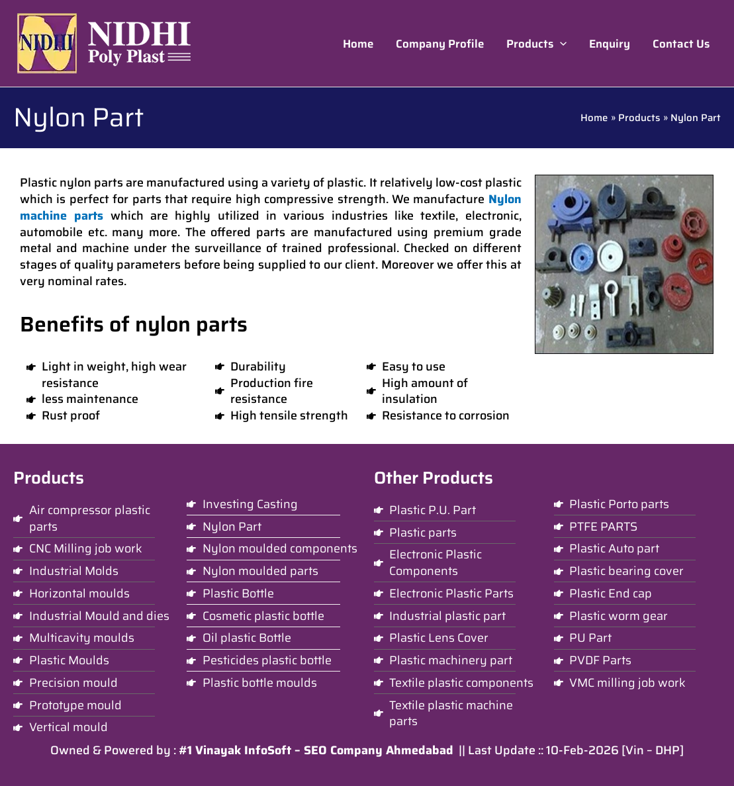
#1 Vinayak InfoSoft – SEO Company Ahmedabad (316, 750)
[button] (536, 44)
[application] (560, 44)
